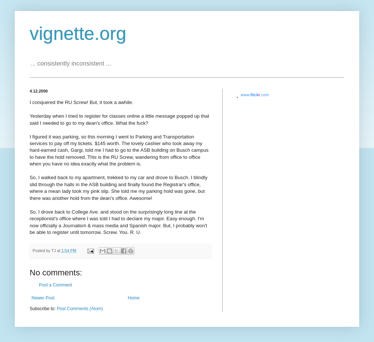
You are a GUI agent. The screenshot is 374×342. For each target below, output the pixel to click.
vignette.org (78, 33)
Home (134, 298)
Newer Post (42, 298)
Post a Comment (55, 285)
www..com (255, 95)
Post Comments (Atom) (80, 308)
